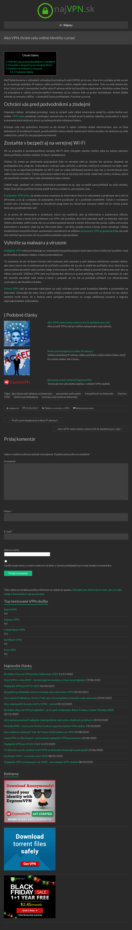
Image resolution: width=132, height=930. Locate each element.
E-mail (8, 531)
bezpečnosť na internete (99, 393)
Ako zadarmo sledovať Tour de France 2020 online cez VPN (39, 732)
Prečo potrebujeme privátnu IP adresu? (70, 351)
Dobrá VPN (11, 288)
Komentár (10, 461)
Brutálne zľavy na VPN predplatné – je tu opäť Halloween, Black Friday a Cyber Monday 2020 (59, 709)
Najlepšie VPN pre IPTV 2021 (22, 685)
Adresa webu (11, 549)
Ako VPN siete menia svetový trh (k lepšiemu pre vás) (78, 322)
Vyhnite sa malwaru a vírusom (24, 68)
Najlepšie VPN (13, 250)
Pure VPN (10, 649)
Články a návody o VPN (57, 408)
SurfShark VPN (13, 639)
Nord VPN (10, 609)
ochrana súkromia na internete (59, 396)
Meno (8, 511)
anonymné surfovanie (68, 393)
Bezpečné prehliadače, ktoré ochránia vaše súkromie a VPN (39, 691)
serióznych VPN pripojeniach (97, 230)
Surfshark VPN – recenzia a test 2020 (26, 755)
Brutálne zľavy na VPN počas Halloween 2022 (31, 674)
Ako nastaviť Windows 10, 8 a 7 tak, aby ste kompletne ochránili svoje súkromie (50, 697)
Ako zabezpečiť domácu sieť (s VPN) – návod (30, 703)
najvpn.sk (14, 408)
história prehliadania (26, 396)
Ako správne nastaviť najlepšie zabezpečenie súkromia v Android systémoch (48, 720)
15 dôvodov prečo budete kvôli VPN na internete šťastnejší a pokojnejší (46, 749)
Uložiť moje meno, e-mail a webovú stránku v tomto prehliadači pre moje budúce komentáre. (58, 565)
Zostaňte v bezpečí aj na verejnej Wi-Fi (29, 65)
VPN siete (18, 116)
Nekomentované (85, 408)
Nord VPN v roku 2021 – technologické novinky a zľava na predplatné (45, 679)
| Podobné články (22, 71)
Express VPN (12, 619)
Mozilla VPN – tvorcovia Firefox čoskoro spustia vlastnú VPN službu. (44, 726)
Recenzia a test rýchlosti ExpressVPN (69, 379)
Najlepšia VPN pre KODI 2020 (22, 744)
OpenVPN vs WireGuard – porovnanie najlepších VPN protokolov (42, 738)
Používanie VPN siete (16, 195)
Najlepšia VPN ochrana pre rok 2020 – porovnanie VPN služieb (41, 761)
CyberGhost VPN (14, 629)
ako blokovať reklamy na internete (32, 393)
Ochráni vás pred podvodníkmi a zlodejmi (30, 61)
